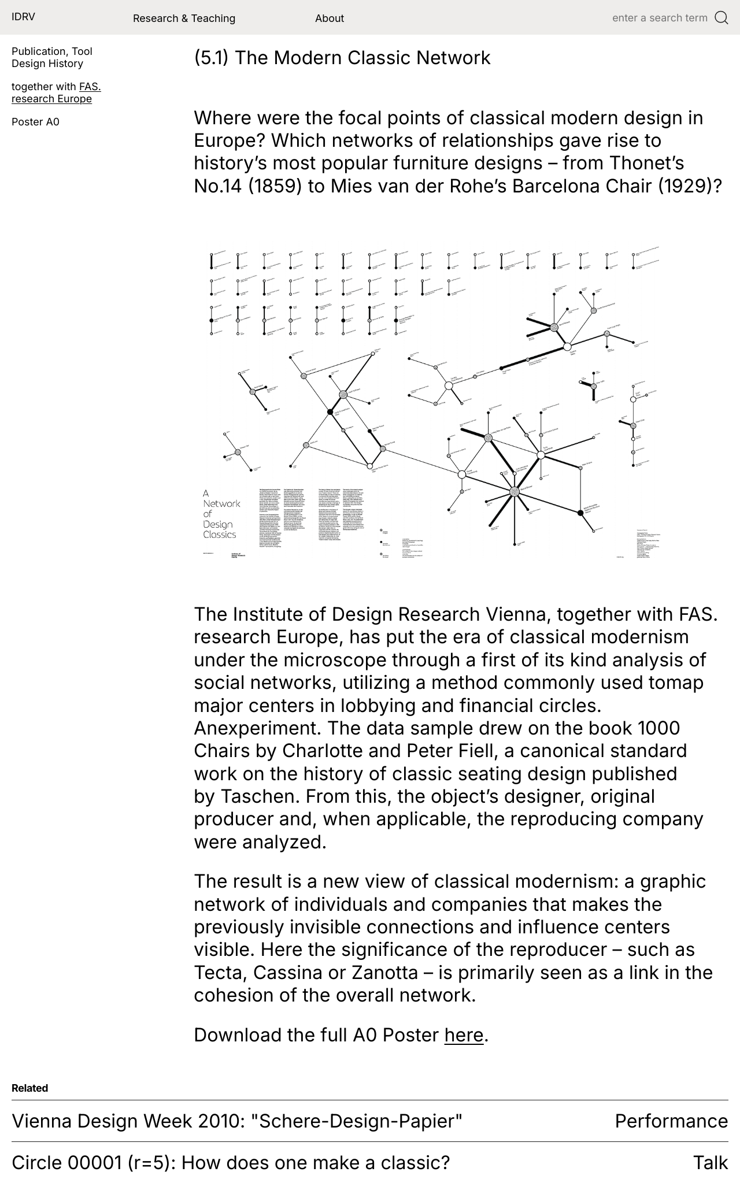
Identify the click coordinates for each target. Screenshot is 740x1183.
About (329, 18)
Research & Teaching (184, 18)
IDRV (23, 17)
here (464, 1034)
